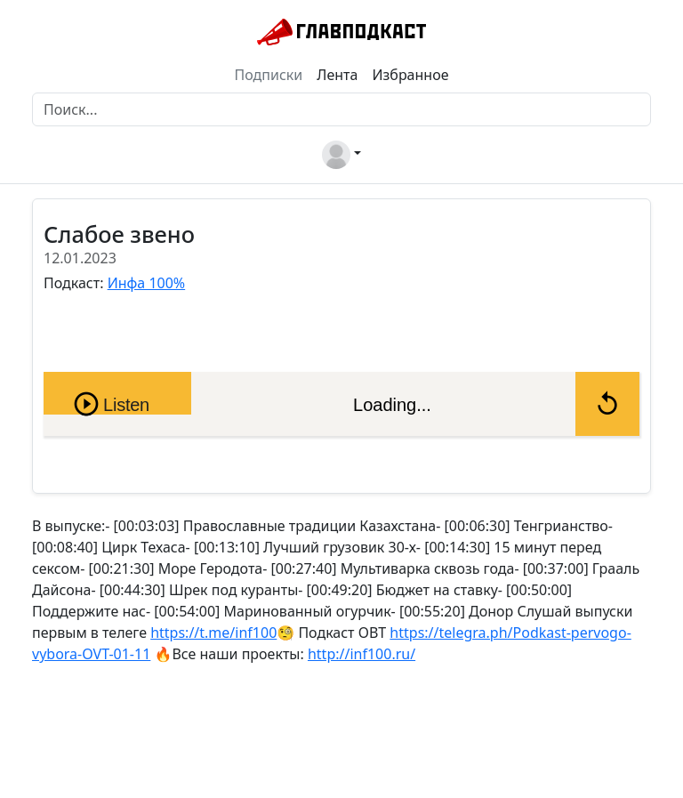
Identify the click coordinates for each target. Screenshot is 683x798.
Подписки (269, 75)
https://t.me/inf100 (213, 632)
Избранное (410, 75)
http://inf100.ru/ (361, 654)
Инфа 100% (147, 283)
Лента (337, 75)
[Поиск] (341, 109)
